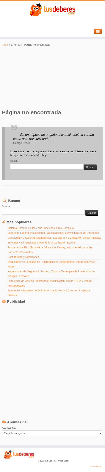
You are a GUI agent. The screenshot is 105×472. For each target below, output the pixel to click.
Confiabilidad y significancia (23, 256)
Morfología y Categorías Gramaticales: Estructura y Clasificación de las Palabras (54, 237)
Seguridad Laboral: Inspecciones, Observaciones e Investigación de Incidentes (53, 232)
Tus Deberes (51, 461)
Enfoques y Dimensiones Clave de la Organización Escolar (41, 242)
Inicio (5, 44)
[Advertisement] (52, 77)
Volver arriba (95, 466)
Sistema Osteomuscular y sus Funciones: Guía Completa (40, 227)
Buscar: (14, 160)
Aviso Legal (63, 461)
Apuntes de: (9, 427)
